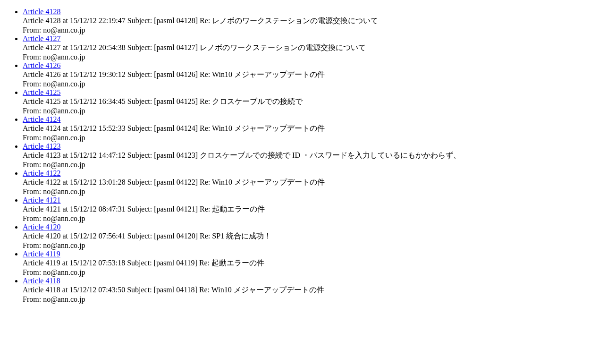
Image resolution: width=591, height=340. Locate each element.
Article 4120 (41, 227)
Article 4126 (41, 65)
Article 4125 (41, 92)
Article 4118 (41, 281)
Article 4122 (41, 173)
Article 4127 (41, 38)
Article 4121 (41, 200)
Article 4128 (41, 12)
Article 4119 (41, 254)
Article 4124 (41, 119)
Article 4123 (41, 146)
